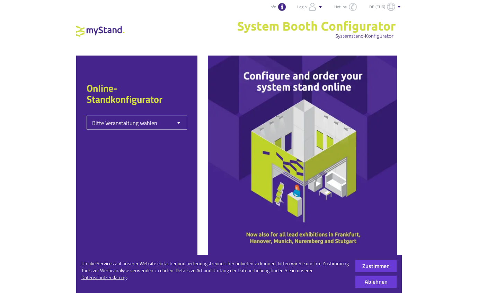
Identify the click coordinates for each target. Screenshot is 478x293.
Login (310, 7)
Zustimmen (376, 266)
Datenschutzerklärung (104, 277)
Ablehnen (376, 281)
